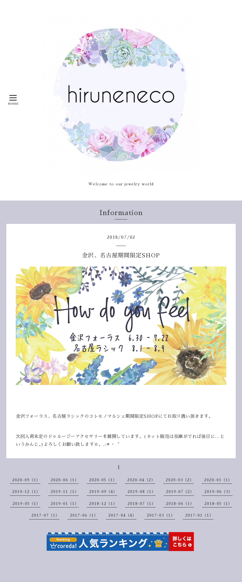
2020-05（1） (103, 480)
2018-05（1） (218, 504)
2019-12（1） (26, 492)
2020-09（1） (26, 480)
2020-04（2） (141, 480)
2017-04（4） (122, 515)
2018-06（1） (180, 504)
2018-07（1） (142, 504)
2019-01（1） (65, 504)
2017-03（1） (161, 515)
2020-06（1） (65, 480)
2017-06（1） (84, 515)
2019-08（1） (142, 492)
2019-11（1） (65, 492)
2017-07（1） (46, 515)
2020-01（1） (218, 480)
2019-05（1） (26, 504)
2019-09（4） (103, 492)
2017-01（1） (199, 515)
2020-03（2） (180, 480)
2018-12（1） (103, 504)
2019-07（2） (180, 492)
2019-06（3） (219, 492)
